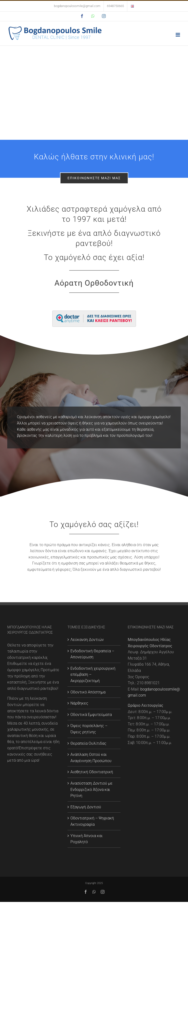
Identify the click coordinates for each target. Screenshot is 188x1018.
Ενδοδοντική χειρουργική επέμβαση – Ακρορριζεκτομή (92, 674)
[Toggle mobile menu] (178, 34)
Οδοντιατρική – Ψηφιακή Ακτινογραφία (92, 821)
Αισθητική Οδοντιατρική (91, 772)
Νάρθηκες (79, 703)
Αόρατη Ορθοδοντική (94, 283)
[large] (94, 312)
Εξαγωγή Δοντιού (85, 807)
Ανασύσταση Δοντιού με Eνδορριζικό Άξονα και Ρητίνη (91, 789)
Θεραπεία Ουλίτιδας (88, 743)
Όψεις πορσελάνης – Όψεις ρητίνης (88, 728)
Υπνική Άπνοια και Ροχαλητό (86, 838)
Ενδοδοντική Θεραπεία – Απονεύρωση (92, 654)
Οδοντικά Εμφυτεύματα (91, 714)
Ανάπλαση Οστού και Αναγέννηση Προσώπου (91, 757)
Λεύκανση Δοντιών (87, 639)
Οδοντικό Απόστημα (87, 692)
